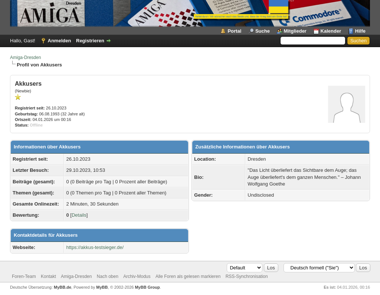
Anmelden (59, 40)
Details (79, 215)
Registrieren (90, 40)
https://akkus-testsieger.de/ (95, 247)
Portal (234, 31)
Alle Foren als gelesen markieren (187, 276)
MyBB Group (147, 287)
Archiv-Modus (136, 276)
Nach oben (107, 276)
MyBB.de (62, 287)
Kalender (331, 31)
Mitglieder (295, 31)
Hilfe (360, 31)
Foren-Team (24, 276)
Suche (262, 31)
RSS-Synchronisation (247, 276)
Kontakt (48, 276)
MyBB (102, 287)
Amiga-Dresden (25, 57)
